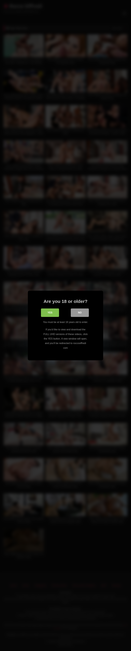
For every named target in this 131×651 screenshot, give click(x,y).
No (80, 312)
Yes (50, 312)
